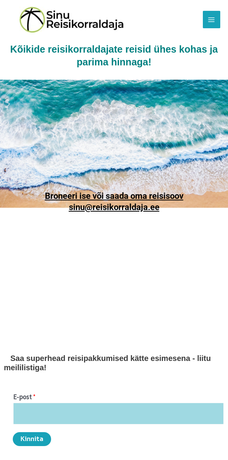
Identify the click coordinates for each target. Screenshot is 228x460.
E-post (24, 397)
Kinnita (32, 439)
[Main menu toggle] (212, 20)
